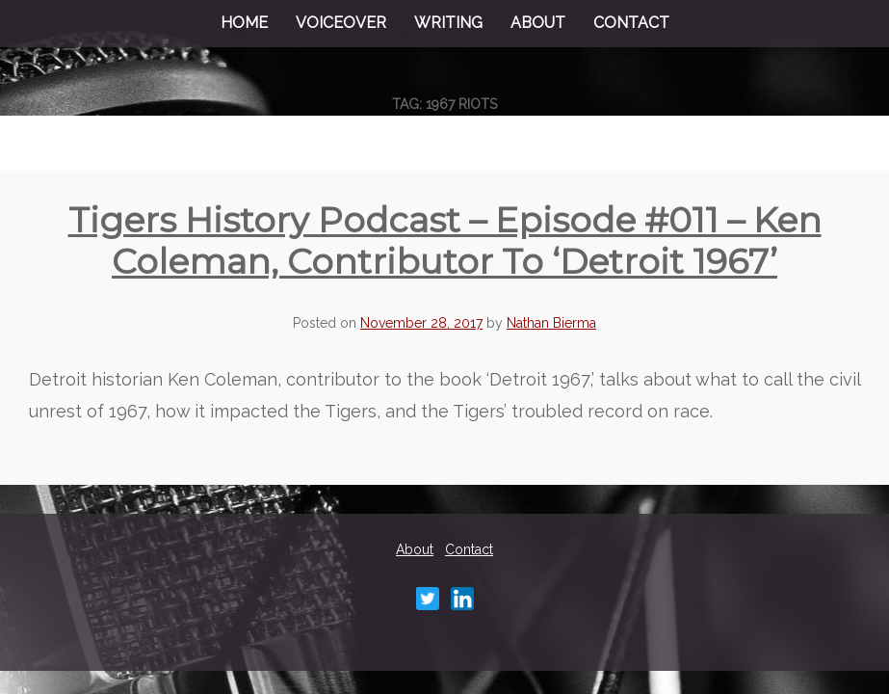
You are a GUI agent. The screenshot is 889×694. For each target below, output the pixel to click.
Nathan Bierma (551, 323)
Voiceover (341, 22)
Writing (448, 22)
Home (244, 22)
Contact (631, 22)
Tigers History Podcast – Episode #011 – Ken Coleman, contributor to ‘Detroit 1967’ (445, 240)
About (537, 22)
